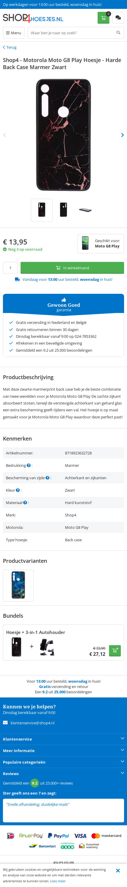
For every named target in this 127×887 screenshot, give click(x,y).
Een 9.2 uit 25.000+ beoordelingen (32, 4)
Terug (11, 47)
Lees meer (58, 881)
